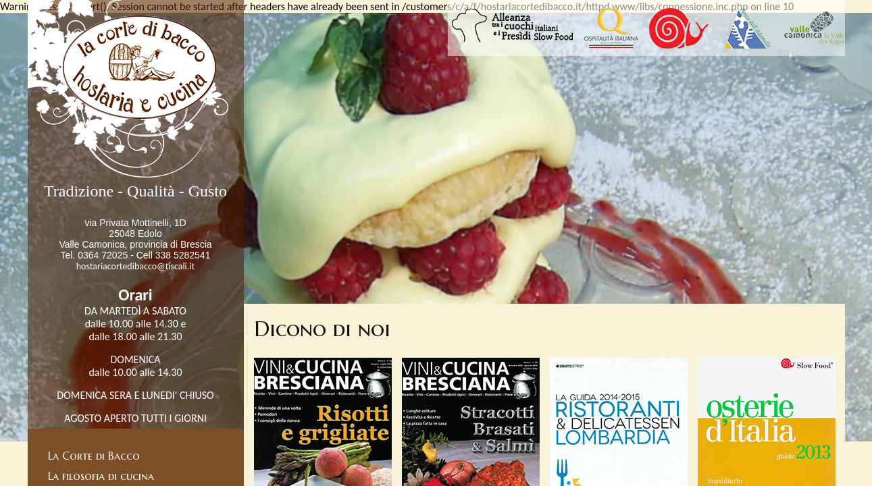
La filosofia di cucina (101, 476)
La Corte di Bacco (94, 455)
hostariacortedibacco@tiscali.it (135, 266)
